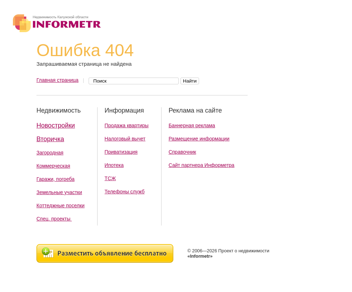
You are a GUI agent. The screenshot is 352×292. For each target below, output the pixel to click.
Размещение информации (199, 139)
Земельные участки (59, 192)
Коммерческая (53, 166)
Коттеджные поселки (60, 205)
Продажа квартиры (127, 125)
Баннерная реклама (192, 125)
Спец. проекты (54, 219)
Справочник (182, 152)
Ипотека (114, 165)
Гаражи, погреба (55, 179)
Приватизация (121, 152)
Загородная (49, 152)
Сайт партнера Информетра (201, 165)
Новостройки (55, 125)
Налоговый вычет (125, 139)
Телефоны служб (125, 191)
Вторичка (50, 139)
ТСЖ (110, 178)
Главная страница (57, 80)
